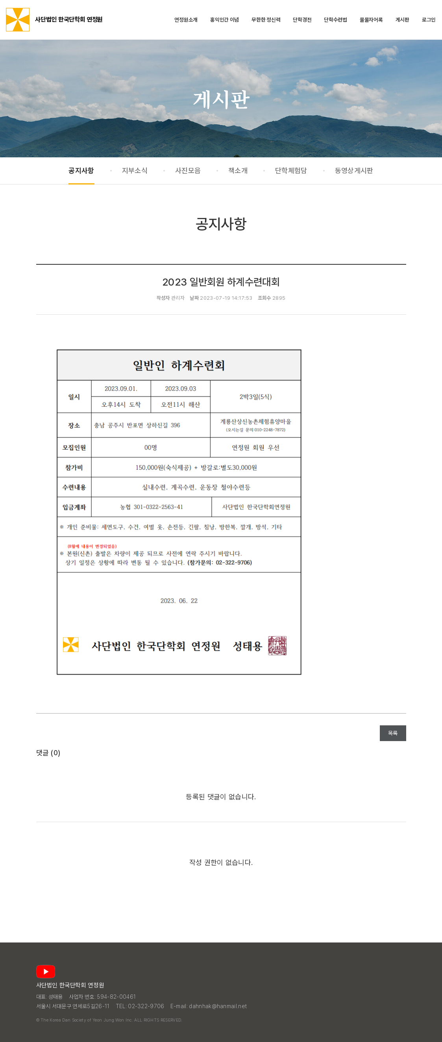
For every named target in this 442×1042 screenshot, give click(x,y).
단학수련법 (335, 20)
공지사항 (81, 170)
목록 (393, 733)
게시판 (402, 20)
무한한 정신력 (266, 20)
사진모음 (188, 170)
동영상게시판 (354, 170)
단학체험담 (291, 170)
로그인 (429, 20)
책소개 (238, 170)
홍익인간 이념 (224, 20)
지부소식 (135, 170)
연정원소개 (186, 20)
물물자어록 (371, 20)
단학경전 (302, 20)
